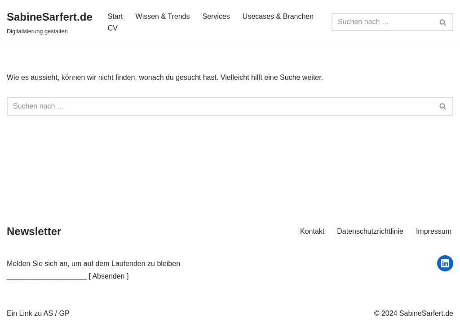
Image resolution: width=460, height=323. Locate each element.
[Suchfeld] (382, 22)
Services (216, 16)
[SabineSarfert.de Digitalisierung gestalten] (50, 22)
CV (113, 28)
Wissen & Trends (163, 16)
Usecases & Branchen (278, 16)
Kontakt (312, 231)
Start (115, 16)
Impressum (433, 231)
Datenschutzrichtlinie (370, 231)
